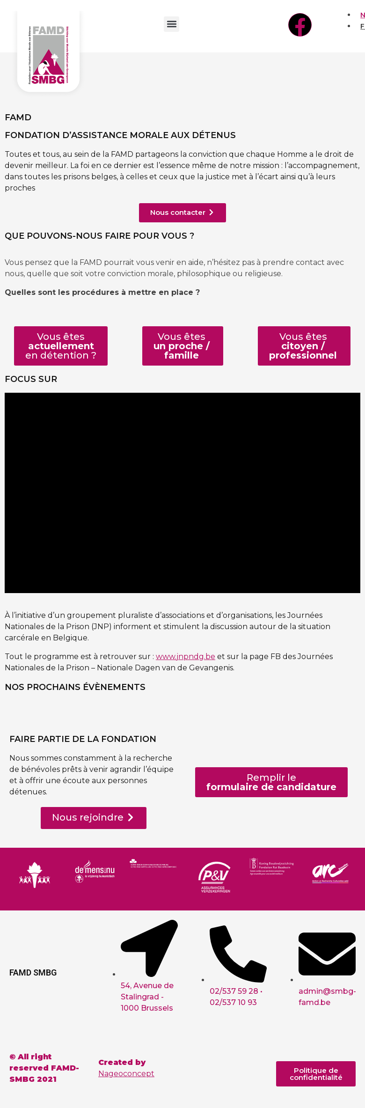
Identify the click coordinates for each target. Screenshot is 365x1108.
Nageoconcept (126, 1073)
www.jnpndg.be (185, 656)
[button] (171, 24)
